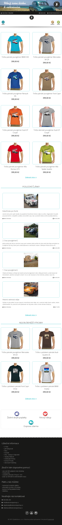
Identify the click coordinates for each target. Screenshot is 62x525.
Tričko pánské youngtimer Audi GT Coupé (15, 131)
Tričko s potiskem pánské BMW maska (46, 387)
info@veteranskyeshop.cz (11, 502)
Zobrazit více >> (31, 177)
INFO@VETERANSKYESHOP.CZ (55, 13)
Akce (5, 451)
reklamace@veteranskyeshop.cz (13, 508)
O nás (6, 447)
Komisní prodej (8, 461)
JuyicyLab (51, 519)
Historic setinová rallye (11, 299)
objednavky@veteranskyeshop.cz (13, 505)
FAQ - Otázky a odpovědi (11, 455)
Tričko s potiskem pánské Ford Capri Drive (15, 387)
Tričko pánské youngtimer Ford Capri (47, 93)
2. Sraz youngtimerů (10, 240)
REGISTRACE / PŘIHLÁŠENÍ (7, 13)
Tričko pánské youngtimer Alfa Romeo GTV (15, 167)
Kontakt (6, 453)
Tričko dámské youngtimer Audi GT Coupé (47, 131)
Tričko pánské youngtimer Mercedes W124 (46, 58)
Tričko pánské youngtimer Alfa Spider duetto (46, 167)
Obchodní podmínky (10, 463)
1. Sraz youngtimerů (10, 270)
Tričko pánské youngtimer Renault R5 (15, 94)
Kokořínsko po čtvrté (10, 211)
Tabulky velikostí (9, 457)
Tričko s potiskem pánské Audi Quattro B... (46, 353)
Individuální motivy (9, 459)
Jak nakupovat (8, 449)
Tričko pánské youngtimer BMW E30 (15, 57)
